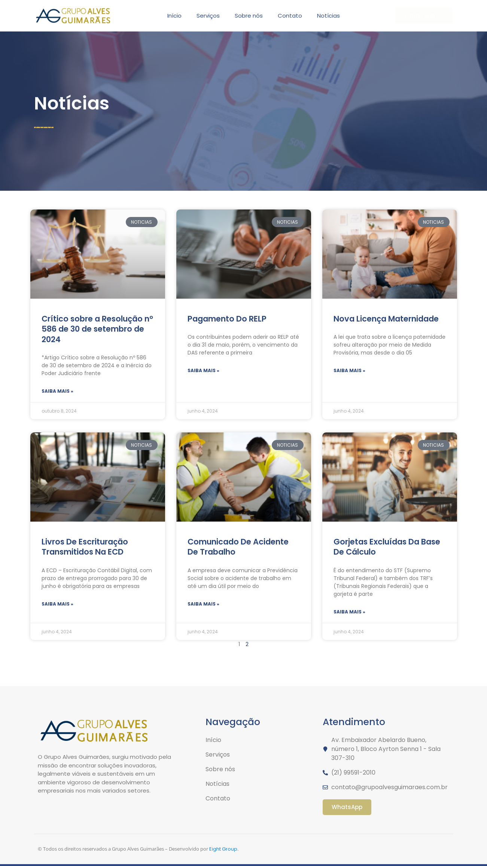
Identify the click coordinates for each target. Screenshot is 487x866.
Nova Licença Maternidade (386, 318)
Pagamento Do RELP (227, 318)
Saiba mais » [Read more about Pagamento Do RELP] (203, 370)
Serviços (208, 15)
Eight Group (223, 849)
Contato (290, 15)
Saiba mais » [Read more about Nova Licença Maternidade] (349, 370)
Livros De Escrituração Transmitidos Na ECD (85, 546)
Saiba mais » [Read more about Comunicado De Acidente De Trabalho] (203, 604)
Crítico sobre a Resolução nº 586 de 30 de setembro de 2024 (97, 329)
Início (174, 15)
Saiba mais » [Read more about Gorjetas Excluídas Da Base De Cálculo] (349, 612)
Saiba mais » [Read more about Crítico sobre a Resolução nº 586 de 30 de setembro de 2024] (57, 391)
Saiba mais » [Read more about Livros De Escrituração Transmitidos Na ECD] (57, 604)
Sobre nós (249, 15)
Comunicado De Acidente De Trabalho (238, 546)
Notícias (328, 15)
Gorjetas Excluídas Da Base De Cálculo (387, 546)
